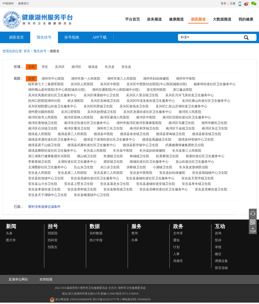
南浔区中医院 (146, 117)
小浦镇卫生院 (162, 167)
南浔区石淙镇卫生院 (42, 128)
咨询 (218, 233)
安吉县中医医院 (141, 173)
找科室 (52, 240)
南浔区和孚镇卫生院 (144, 128)
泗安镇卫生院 (113, 161)
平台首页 (132, 19)
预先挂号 (44, 37)
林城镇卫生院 (139, 156)
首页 (27, 51)
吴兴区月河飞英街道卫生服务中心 (189, 95)
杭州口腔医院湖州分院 (44, 100)
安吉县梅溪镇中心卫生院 (91, 195)
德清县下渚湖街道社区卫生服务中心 (109, 139)
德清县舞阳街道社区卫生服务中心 (52, 150)
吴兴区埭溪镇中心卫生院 (101, 95)
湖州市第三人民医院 (121, 78)
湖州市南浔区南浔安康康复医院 (139, 123)
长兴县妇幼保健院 (152, 150)
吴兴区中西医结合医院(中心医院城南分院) (156, 84)
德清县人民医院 (39, 134)
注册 (232, 3)
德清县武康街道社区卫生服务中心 (91, 145)
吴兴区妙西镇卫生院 (101, 112)
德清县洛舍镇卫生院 (134, 134)
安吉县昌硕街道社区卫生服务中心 (95, 178)
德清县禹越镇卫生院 (156, 139)
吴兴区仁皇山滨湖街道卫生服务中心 (181, 106)
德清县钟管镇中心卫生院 (196, 139)
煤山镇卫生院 (86, 156)
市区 (45, 67)
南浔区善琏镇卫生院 (42, 123)
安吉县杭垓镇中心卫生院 (46, 178)
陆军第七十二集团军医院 (46, 84)
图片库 (11, 240)
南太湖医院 (75, 100)
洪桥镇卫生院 (136, 167)
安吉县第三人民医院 (108, 173)
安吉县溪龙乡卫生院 (114, 184)
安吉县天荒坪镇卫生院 (197, 178)
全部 (31, 67)
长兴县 (109, 67)
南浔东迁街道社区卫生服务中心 (86, 123)
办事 (134, 240)
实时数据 (96, 233)
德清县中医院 (103, 134)
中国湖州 (8, 3)
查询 (134, 233)
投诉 (218, 240)
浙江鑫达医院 (182, 89)
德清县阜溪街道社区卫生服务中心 (52, 139)
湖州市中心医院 (53, 78)
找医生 (52, 247)
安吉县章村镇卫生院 (81, 189)
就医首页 (16, 37)
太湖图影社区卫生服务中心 (47, 167)
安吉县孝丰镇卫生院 (196, 184)
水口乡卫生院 (110, 167)
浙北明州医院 (156, 89)
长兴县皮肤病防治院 (193, 167)
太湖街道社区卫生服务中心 (77, 161)
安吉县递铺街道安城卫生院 (155, 184)
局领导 (178, 261)
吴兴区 (60, 67)
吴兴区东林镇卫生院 (105, 100)
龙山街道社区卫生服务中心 (194, 161)
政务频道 (154, 19)
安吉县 (126, 67)
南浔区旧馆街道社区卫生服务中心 (187, 117)
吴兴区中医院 (110, 84)
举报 (218, 247)
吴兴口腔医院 (70, 112)
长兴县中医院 (123, 150)
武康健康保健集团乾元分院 (184, 145)
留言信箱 (221, 268)
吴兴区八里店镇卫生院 (142, 95)
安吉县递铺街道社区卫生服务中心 (150, 178)
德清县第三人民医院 (72, 134)
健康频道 (176, 19)
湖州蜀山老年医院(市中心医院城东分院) (56, 89)
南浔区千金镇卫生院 (180, 128)
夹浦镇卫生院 (113, 156)
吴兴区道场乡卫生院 (134, 106)
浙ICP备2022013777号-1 (107, 299)
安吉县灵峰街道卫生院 (211, 189)
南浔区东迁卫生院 (215, 128)
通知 (176, 240)
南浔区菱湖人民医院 (114, 117)
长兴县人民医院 (95, 150)
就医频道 (198, 19)
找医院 (52, 233)
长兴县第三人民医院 (186, 150)
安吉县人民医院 (39, 173)
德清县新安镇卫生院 (206, 134)
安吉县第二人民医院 (72, 173)
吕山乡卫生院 (83, 167)
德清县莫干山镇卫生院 (44, 145)
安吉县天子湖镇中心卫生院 (47, 195)
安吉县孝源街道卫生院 (44, 189)
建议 (218, 254)
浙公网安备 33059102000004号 (71, 299)
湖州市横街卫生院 (214, 123)
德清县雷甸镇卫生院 (170, 134)
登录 (223, 3)
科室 (185, 37)
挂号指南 (71, 37)
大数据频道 (222, 19)
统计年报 (96, 240)
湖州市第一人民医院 (85, 78)
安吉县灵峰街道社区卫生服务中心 (163, 189)
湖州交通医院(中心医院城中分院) (115, 89)
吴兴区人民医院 (82, 84)
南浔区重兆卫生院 (77, 128)
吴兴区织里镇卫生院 (98, 106)
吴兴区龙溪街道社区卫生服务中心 (147, 112)
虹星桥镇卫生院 (167, 156)
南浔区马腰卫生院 (181, 123)
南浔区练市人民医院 (42, 117)
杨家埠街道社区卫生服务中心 (215, 84)
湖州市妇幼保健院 (156, 78)
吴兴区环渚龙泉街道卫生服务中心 (150, 100)
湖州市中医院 (185, 78)
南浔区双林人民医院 (78, 117)
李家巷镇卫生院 (39, 161)
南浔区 (76, 67)
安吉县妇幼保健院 (172, 173)
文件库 (178, 233)
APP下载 (99, 37)
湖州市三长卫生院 (110, 128)
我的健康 (245, 19)
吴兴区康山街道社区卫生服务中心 (206, 100)
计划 (176, 247)
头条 (9, 233)
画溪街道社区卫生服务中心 (205, 156)
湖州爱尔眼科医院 (41, 112)
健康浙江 (23, 3)
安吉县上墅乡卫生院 (78, 184)
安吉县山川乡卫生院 (42, 184)
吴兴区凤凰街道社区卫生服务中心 (52, 95)
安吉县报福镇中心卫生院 (210, 173)
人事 (176, 254)
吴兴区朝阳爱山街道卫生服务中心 (52, 106)
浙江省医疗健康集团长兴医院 (49, 156)
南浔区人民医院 (190, 112)
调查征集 (221, 261)
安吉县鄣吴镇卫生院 (118, 189)
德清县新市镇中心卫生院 (140, 145)
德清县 (93, 67)
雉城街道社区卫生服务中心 (149, 161)
